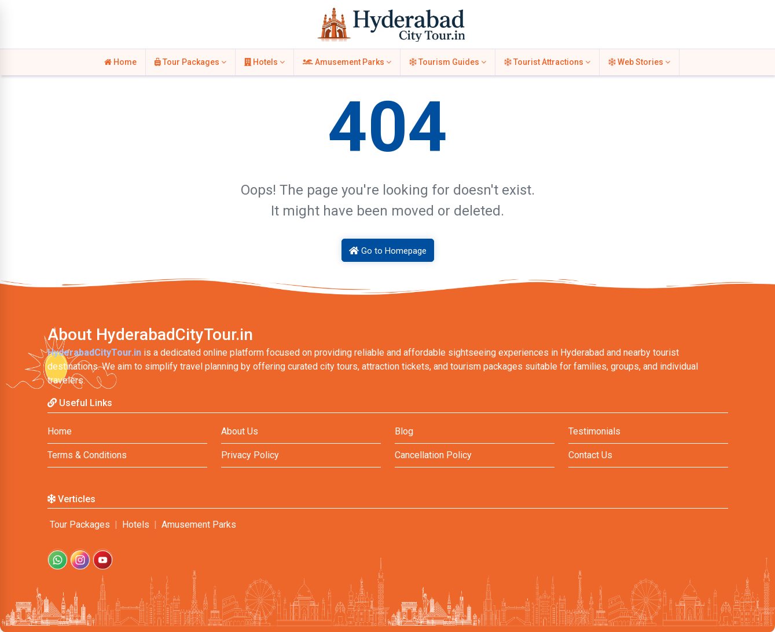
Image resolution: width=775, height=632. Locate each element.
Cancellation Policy (433, 455)
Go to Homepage (388, 251)
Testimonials (594, 431)
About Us (239, 431)
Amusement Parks (347, 62)
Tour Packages (190, 62)
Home (120, 62)
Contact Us (590, 455)
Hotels (264, 62)
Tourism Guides (447, 62)
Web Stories (639, 62)
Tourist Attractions (547, 62)
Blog (404, 431)
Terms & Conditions (87, 455)
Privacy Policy (250, 455)
